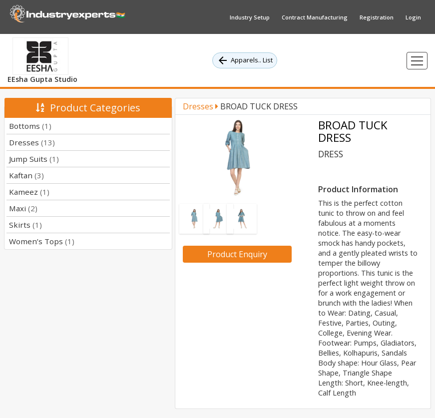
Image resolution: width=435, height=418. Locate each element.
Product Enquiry (237, 254)
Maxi (23, 208)
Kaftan (26, 175)
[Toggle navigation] (417, 60)
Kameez (29, 192)
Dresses (32, 142)
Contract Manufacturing (315, 17)
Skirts (25, 225)
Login (413, 17)
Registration (377, 17)
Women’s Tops (41, 241)
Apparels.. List (245, 60)
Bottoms (30, 126)
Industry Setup (250, 17)
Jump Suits (34, 159)
